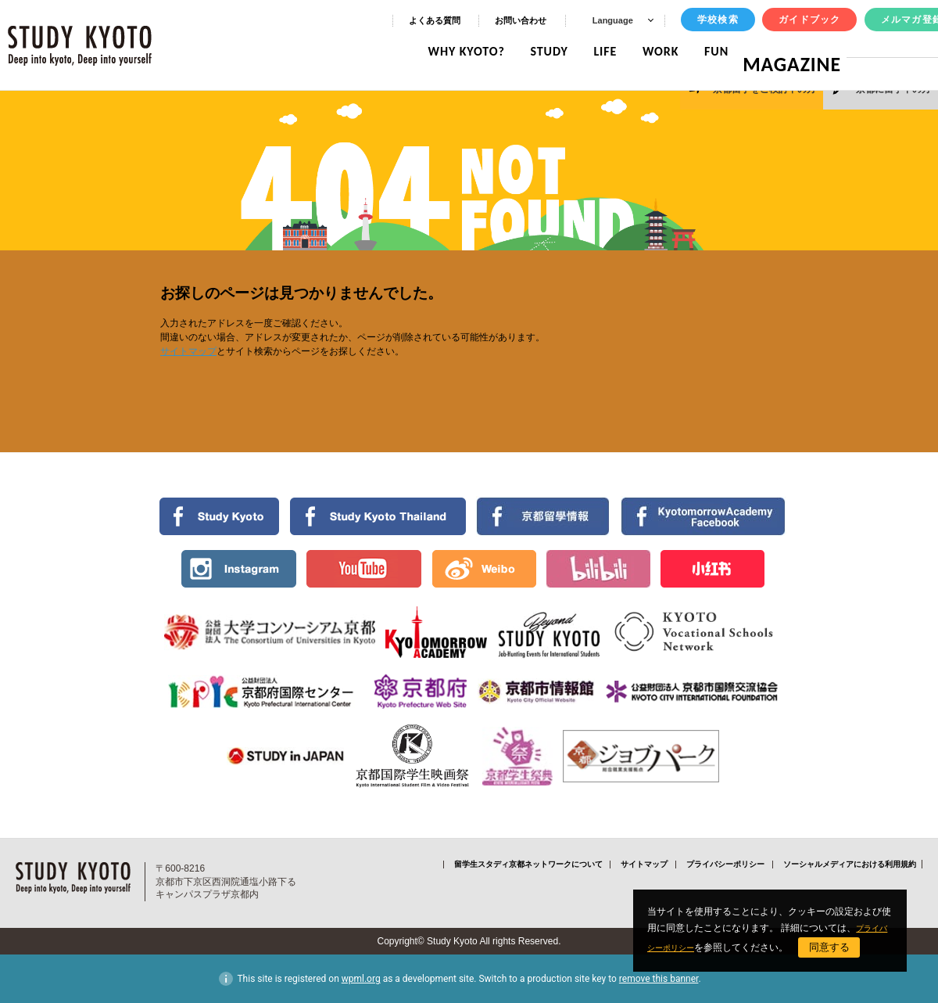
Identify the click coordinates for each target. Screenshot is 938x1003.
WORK (672, 51)
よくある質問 (434, 20)
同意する (848, 947)
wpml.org (361, 978)
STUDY (561, 51)
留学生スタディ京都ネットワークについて (528, 864)
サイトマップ (188, 351)
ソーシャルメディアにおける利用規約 (849, 864)
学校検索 (718, 19)
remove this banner (659, 978)
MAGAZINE (797, 51)
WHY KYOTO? (478, 51)
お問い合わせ (520, 20)
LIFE (617, 51)
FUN (729, 51)
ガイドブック (809, 19)
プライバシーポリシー (725, 864)
